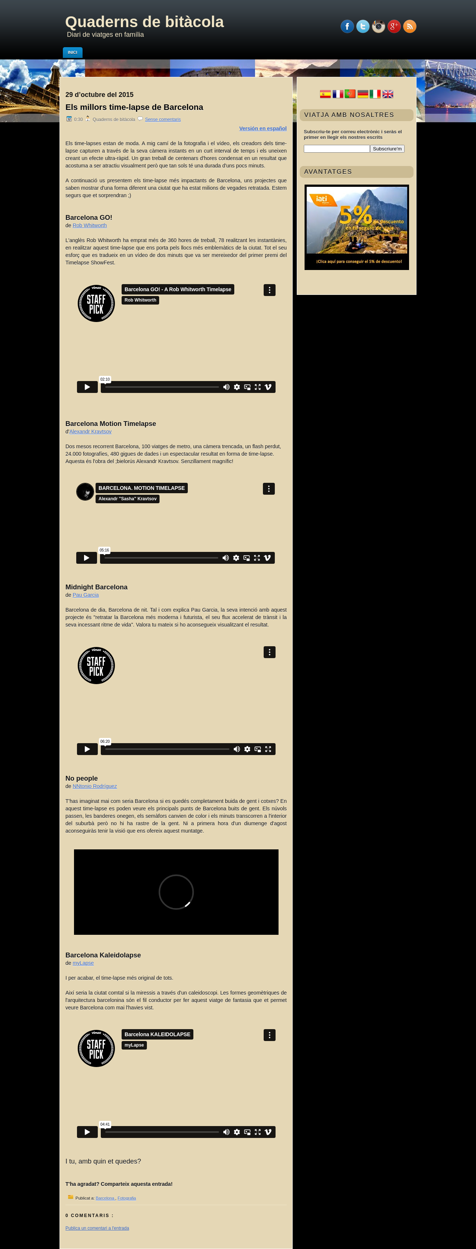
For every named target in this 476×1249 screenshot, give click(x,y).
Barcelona (105, 1198)
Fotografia (127, 1198)
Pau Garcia (86, 595)
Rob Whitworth (90, 225)
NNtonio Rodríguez (95, 786)
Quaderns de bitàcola (144, 21)
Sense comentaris (163, 119)
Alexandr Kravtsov (90, 432)
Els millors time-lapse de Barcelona (134, 107)
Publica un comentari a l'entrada (97, 1228)
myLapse (83, 963)
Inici (72, 52)
